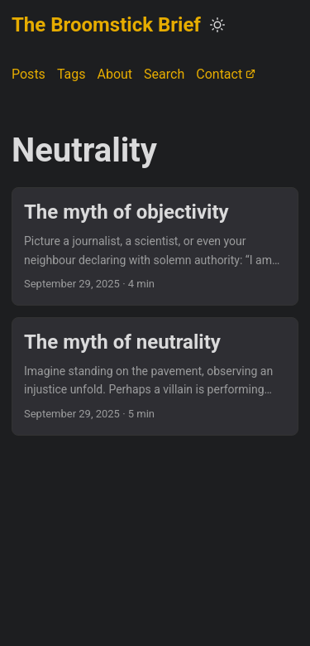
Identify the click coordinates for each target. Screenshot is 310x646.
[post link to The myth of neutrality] (155, 376)
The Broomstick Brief (106, 24)
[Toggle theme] (217, 25)
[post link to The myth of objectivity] (155, 246)
